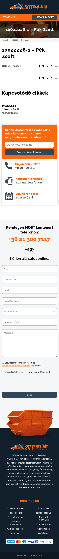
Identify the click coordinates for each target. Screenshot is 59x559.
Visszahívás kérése (29, 152)
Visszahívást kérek (14, 372)
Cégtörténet (43, 529)
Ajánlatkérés (43, 533)
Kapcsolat (15, 533)
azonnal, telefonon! (29, 180)
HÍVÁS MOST (44, 17)
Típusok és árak (15, 513)
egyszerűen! (27, 195)
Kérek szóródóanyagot (39, 372)
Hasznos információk (15, 523)
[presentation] (23, 383)
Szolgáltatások (15, 517)
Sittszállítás (43, 508)
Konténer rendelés (16, 508)
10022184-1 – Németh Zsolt (10, 107)
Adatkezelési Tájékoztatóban (16, 366)
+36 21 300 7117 (27, 165)
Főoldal (5, 40)
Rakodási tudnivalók (43, 518)
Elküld (29, 395)
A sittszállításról (43, 524)
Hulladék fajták (43, 513)
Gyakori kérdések (15, 529)
